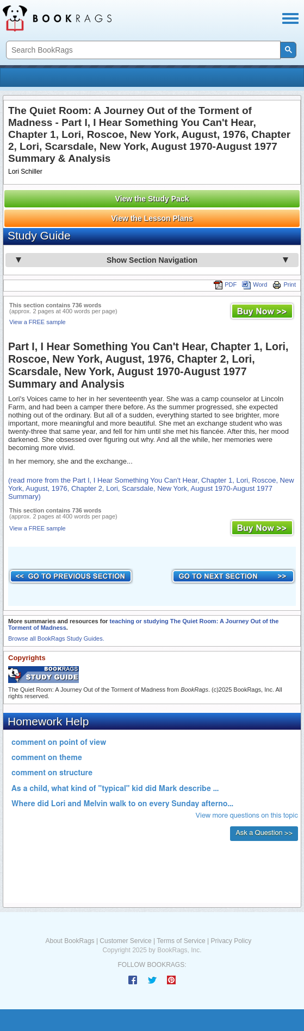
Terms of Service (181, 941)
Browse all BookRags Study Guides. (56, 638)
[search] (142, 50)
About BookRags (70, 941)
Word (254, 284)
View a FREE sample (37, 322)
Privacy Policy (230, 941)
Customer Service (125, 941)
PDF (225, 284)
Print (284, 284)
